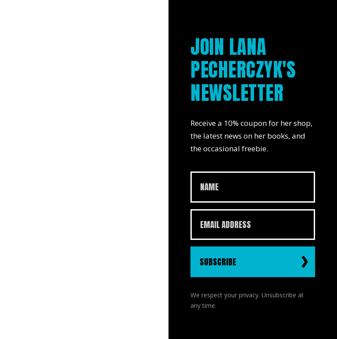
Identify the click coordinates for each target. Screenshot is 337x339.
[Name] (252, 187)
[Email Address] (252, 224)
